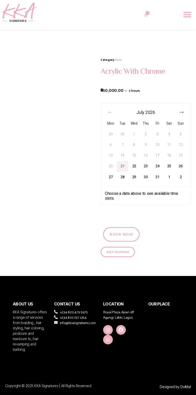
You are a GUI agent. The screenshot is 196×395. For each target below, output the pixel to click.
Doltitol (185, 386)
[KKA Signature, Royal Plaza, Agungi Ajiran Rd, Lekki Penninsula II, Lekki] (165, 331)
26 (180, 166)
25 (169, 166)
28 (122, 177)
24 (157, 166)
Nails (118, 59)
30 (146, 177)
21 (122, 166)
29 (134, 177)
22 (134, 166)
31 (157, 177)
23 (146, 166)
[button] (187, 14)
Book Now (121, 234)
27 (111, 177)
